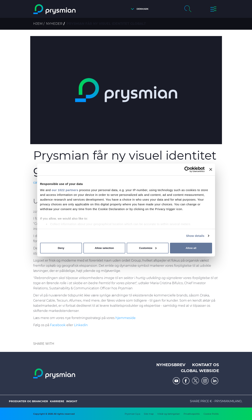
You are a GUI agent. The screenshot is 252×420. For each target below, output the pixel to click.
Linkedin (81, 325)
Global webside (200, 370)
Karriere (57, 401)
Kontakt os (205, 364)
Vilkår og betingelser (168, 413)
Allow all (191, 248)
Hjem (37, 24)
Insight (71, 401)
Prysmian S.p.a (132, 413)
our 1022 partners (65, 190)
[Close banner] (210, 169)
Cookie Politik (211, 413)
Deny (61, 248)
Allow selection (104, 248)
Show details (195, 235)
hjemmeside (125, 318)
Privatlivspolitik (192, 413)
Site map (149, 413)
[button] (138, 9)
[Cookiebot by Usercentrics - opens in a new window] (187, 169)
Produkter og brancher (28, 401)
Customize (148, 248)
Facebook (58, 325)
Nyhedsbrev (170, 364)
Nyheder (54, 24)
